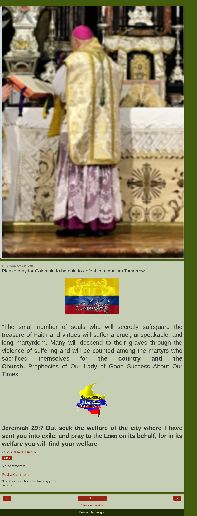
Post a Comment (15, 474)
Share (7, 458)
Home (92, 498)
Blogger (99, 512)
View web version (92, 505)
